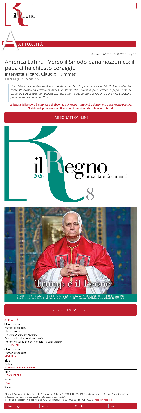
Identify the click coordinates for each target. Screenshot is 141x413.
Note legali (14, 406)
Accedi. (110, 108)
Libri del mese (12, 331)
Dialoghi (9, 364)
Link (111, 406)
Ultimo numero (13, 324)
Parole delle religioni (24, 338)
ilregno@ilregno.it (103, 399)
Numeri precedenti (15, 327)
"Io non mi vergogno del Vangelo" (33, 341)
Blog (7, 360)
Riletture (20, 334)
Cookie (44, 406)
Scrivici (8, 387)
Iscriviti (8, 379)
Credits (78, 406)
